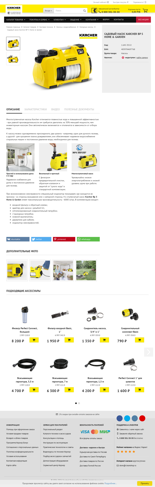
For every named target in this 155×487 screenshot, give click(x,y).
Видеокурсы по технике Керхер (57, 451)
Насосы (124, 53)
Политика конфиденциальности (19, 451)
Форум (106, 19)
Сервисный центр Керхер (54, 465)
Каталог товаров (15, 19)
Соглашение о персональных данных (22, 447)
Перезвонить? (139, 2)
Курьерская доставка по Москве (93, 452)
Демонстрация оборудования (55, 461)
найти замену (142, 57)
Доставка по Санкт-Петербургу (93, 456)
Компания (91, 19)
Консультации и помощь (53, 438)
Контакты (119, 19)
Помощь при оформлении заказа (20, 429)
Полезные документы (79, 109)
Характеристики (35, 109)
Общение (74, 19)
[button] (18, 239)
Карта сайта (11, 465)
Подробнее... (110, 483)
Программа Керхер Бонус (17, 442)
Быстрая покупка (121, 2)
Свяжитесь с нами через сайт (130, 429)
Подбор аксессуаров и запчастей (57, 456)
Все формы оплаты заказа (91, 438)
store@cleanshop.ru (126, 465)
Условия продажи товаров (17, 433)
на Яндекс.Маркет (132, 447)
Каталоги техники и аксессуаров (57, 433)
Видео (55, 109)
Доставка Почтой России (90, 465)
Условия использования (16, 456)
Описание (13, 109)
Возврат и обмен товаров (17, 438)
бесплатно (130, 438)
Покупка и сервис (38, 19)
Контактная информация (16, 461)
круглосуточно (131, 461)
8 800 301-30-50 (111, 11)
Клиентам (59, 19)
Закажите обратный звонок (130, 433)
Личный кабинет (101, 2)
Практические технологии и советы (58, 447)
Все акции (143, 19)
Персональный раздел (53, 429)
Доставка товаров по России (92, 461)
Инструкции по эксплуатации (55, 442)
